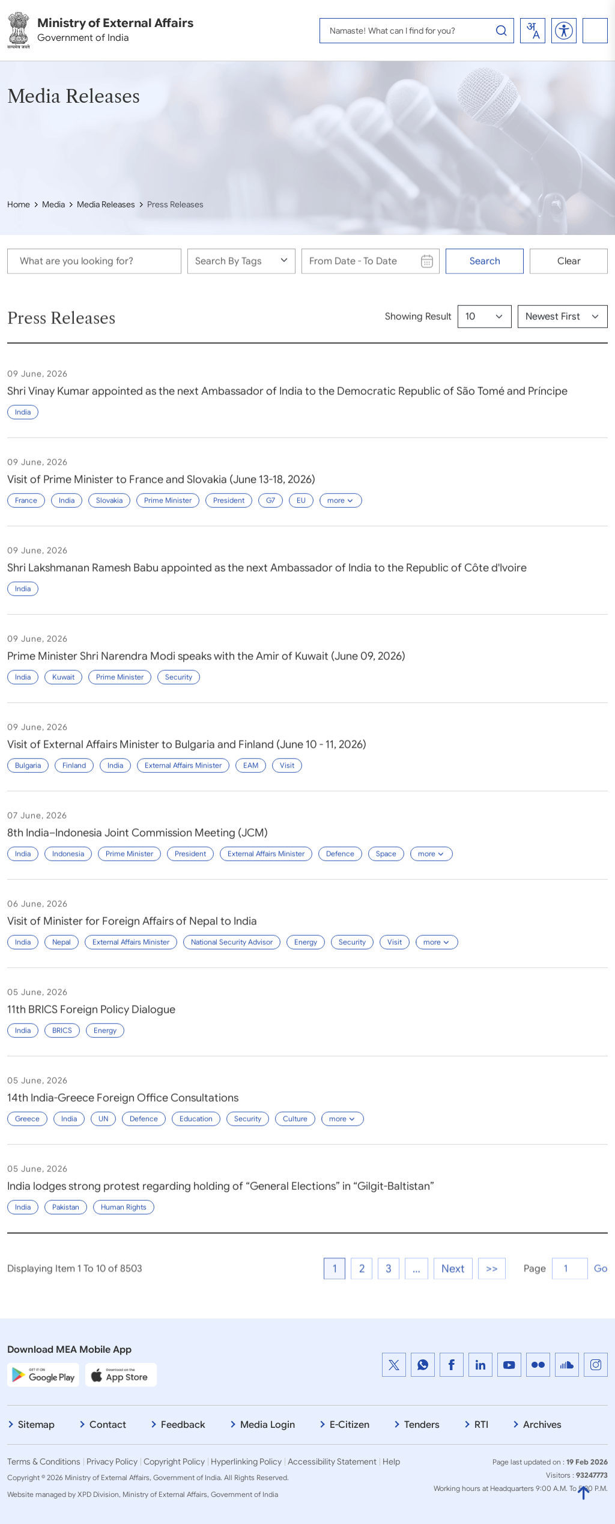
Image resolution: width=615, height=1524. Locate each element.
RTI (481, 1425)
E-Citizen (349, 1425)
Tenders (422, 1425)
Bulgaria (28, 773)
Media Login (267, 1425)
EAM (250, 773)
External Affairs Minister (183, 773)
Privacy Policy (112, 1461)
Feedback (183, 1425)
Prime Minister (168, 508)
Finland (74, 773)
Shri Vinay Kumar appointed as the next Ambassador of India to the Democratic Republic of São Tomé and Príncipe (287, 399)
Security (178, 685)
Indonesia (68, 862)
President (228, 508)
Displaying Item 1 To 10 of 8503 (74, 1304)
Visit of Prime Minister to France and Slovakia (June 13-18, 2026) (161, 488)
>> (492, 1304)
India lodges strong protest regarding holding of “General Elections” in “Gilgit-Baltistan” (220, 1194)
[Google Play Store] (43, 1375)
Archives (542, 1425)
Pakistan (65, 1215)
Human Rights (124, 1215)
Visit (287, 773)
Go (601, 1304)
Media (53, 204)
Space (386, 862)
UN (103, 1127)
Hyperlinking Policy (246, 1461)
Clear (569, 267)
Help (391, 1461)
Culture (295, 1127)
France (26, 508)
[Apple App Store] (121, 1375)
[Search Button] (501, 30)
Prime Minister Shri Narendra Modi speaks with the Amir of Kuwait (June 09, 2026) (206, 664)
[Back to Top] (583, 1486)
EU (301, 508)
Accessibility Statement (332, 1461)
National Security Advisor (232, 950)
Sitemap (36, 1425)
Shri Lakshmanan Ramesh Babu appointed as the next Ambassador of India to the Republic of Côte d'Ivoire (267, 576)
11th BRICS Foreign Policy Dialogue (91, 1018)
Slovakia (109, 508)
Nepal (61, 950)
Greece (27, 1127)
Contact (107, 1425)
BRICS (62, 1038)
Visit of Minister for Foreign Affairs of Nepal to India (132, 929)
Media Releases (106, 204)
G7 (270, 508)
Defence (340, 862)
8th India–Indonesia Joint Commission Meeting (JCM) (137, 841)
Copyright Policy (174, 1461)
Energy (305, 950)
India (23, 420)
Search (485, 267)
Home (18, 204)
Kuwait (63, 685)
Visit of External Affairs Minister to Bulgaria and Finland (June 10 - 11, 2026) (186, 753)
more (340, 508)
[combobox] (532, 30)
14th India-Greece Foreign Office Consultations (122, 1106)
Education (196, 1127)
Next (453, 1304)
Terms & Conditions (43, 1461)
